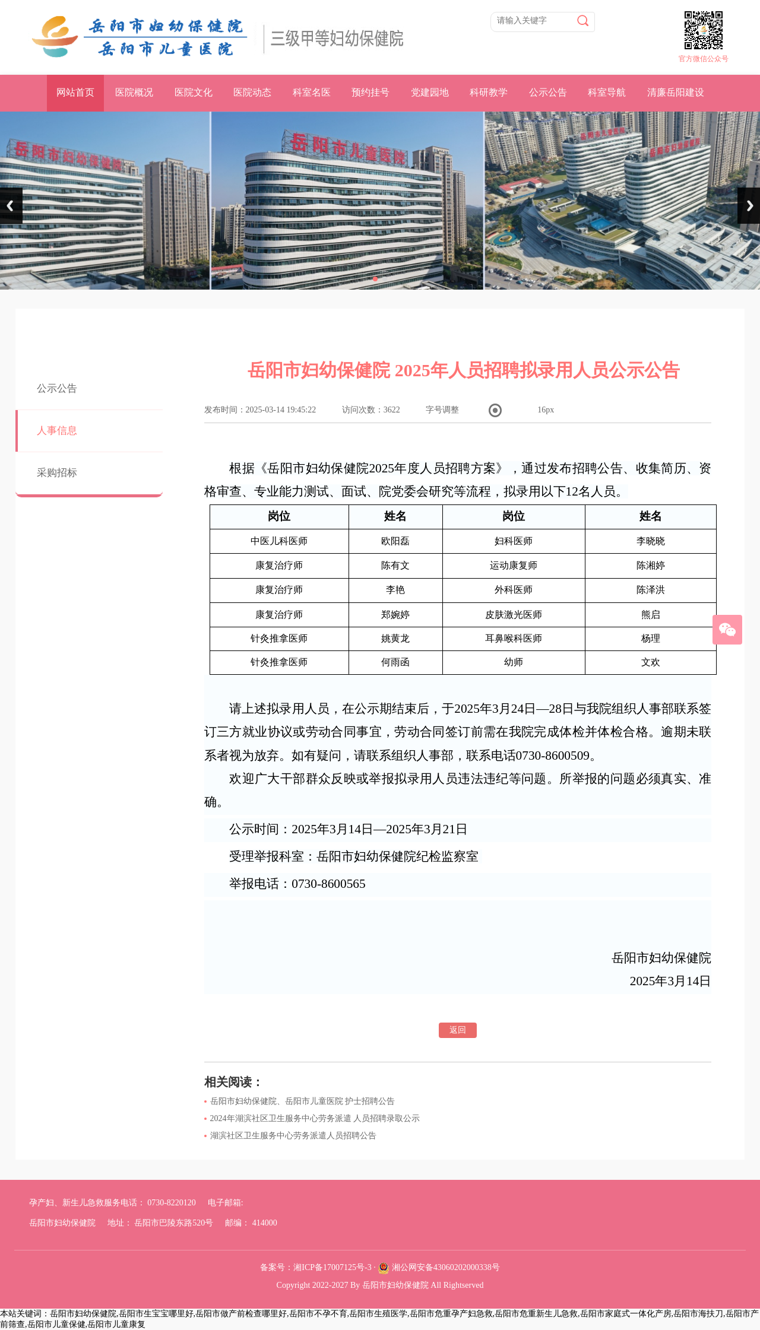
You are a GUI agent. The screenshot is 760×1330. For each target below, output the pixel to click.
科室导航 (607, 92)
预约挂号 (371, 92)
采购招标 (57, 472)
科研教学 (489, 92)
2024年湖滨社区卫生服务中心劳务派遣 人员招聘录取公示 (315, 1118)
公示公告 (548, 92)
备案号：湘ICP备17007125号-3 (315, 1267)
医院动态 (252, 92)
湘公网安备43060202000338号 (446, 1267)
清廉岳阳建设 (675, 92)
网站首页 (75, 92)
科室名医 (312, 92)
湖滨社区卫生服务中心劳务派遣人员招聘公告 (293, 1135)
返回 (457, 1030)
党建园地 (430, 92)
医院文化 (194, 92)
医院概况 (134, 92)
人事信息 (57, 430)
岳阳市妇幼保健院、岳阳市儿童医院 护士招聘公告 (302, 1101)
